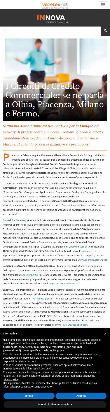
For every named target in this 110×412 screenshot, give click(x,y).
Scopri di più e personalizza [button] (55, 404)
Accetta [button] (81, 395)
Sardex (83, 246)
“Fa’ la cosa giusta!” (42, 298)
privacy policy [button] (10, 379)
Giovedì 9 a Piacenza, (14, 220)
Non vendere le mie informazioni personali (27, 368)
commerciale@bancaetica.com (70, 324)
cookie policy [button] (56, 350)
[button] (105, 334)
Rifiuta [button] (29, 395)
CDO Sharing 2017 (30, 274)
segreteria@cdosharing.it (63, 283)
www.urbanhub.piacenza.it (92, 259)
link (20, 324)
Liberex (73, 246)
